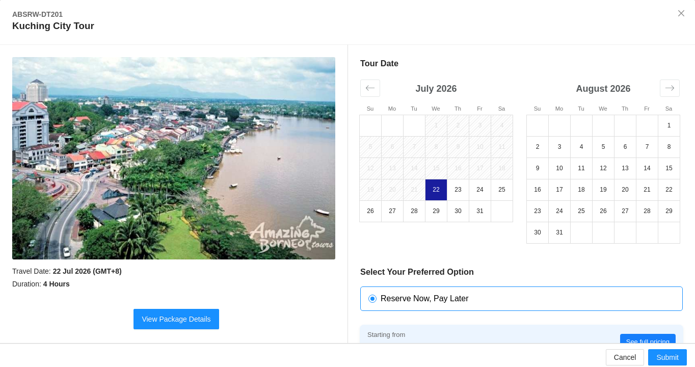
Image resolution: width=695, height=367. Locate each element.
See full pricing (648, 342)
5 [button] (370, 146)
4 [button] (502, 125)
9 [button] (458, 146)
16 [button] (458, 168)
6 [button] (392, 146)
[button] (370, 88)
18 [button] (501, 168)
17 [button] (479, 168)
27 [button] (392, 211)
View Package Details (176, 319)
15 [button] (436, 168)
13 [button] (392, 168)
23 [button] (458, 189)
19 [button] (370, 189)
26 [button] (370, 211)
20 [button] (392, 189)
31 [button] (479, 211)
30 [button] (458, 211)
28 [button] (414, 211)
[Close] (681, 14)
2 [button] (458, 125)
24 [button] (479, 189)
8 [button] (436, 146)
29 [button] (436, 211)
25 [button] (501, 189)
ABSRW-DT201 (37, 14)
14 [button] (414, 168)
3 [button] (480, 125)
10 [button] (479, 146)
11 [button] (501, 146)
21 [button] (414, 189)
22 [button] (436, 189)
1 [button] (436, 125)
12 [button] (370, 168)
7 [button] (414, 146)
